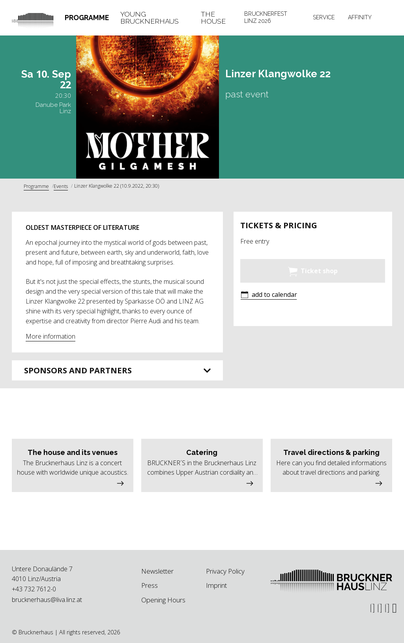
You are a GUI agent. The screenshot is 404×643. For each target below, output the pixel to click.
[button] (268, 295)
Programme (87, 17)
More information (50, 336)
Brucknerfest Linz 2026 (265, 17)
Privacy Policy (225, 571)
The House (213, 17)
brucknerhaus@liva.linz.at (47, 599)
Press (149, 585)
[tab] (87, 17)
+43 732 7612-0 (34, 589)
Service (324, 17)
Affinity (360, 17)
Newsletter (157, 571)
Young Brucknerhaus (149, 17)
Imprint (216, 585)
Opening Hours (163, 599)
